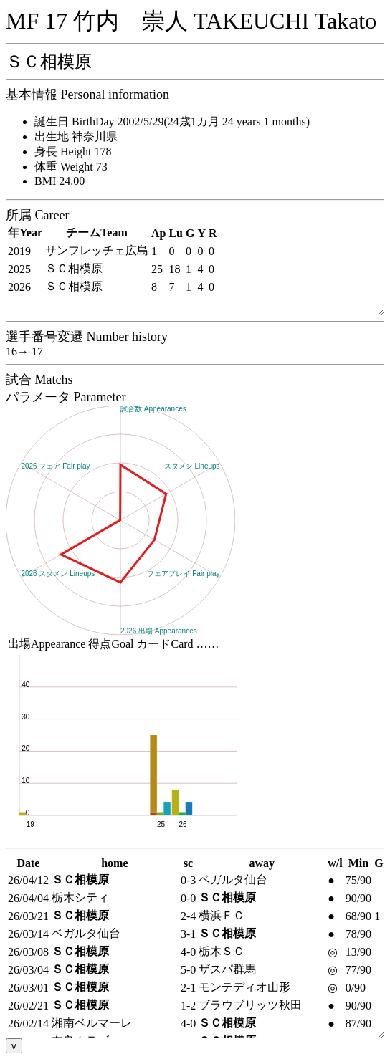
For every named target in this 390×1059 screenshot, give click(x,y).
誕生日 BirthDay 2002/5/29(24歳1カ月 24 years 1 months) (172, 121)
